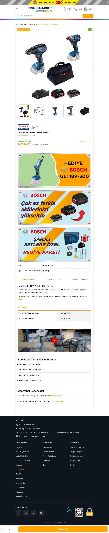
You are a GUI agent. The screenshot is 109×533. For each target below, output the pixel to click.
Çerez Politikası (49, 456)
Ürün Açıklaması (28, 280)
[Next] (91, 66)
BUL (87, 16)
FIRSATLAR (20, 447)
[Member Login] (67, 9)
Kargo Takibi (75, 461)
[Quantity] (9, 529)
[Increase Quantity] (15, 529)
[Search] (55, 16)
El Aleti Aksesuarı (23, 461)
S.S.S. (72, 465)
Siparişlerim (20, 483)
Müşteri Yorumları (80, 280)
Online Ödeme (21, 496)
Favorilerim (20, 488)
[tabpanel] (54, 340)
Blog (45, 465)
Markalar (46, 461)
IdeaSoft (63, 523)
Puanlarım (20, 492)
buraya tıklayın (55, 396)
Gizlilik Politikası (49, 452)
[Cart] (78, 9)
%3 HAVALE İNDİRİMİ (25, 141)
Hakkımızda (47, 447)
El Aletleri (19, 465)
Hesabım (19, 479)
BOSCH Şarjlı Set (22, 452)
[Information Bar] (88, 9)
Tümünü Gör (21, 469)
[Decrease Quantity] (4, 529)
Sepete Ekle (63, 529)
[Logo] (40, 9)
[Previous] (18, 66)
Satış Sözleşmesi (77, 452)
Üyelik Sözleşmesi (77, 447)
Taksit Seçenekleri (54, 280)
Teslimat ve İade (76, 456)
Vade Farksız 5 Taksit (84, 141)
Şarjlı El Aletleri (22, 456)
